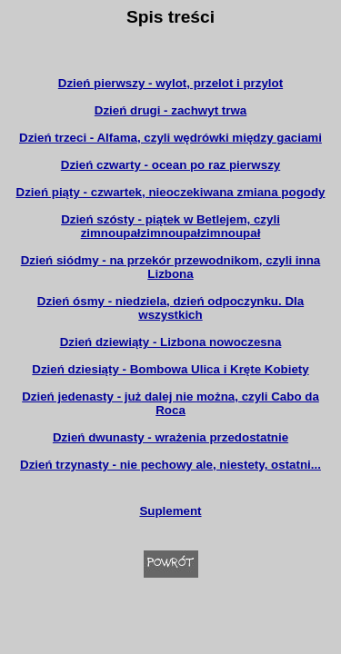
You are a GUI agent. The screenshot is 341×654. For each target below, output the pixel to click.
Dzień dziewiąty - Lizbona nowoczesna (171, 342)
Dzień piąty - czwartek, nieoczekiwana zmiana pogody (171, 192)
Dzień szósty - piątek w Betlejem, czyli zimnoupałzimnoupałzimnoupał (170, 226)
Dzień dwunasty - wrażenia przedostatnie (170, 437)
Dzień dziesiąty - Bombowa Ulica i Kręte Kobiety (170, 369)
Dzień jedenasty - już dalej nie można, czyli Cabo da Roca (170, 403)
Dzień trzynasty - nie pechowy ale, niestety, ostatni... (170, 464)
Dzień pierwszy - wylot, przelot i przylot (170, 83)
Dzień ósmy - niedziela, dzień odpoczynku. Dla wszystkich (170, 308)
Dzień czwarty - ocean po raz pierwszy (170, 165)
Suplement (170, 511)
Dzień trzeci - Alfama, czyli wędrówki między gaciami (170, 137)
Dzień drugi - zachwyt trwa (170, 110)
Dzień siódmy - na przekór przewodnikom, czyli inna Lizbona (171, 267)
